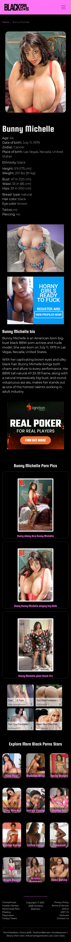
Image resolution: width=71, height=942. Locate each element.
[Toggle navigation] (63, 7)
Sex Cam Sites (57, 935)
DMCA (65, 908)
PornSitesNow (10, 932)
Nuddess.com (59, 932)
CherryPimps (9, 902)
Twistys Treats (9, 918)
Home (5, 22)
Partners (64, 915)
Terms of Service (60, 905)
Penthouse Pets (11, 908)
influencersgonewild (37, 935)
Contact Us (63, 918)
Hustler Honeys (10, 905)
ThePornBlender (41, 932)
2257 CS (65, 912)
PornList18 (25, 932)
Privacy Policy (61, 902)
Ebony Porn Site (15, 935)
